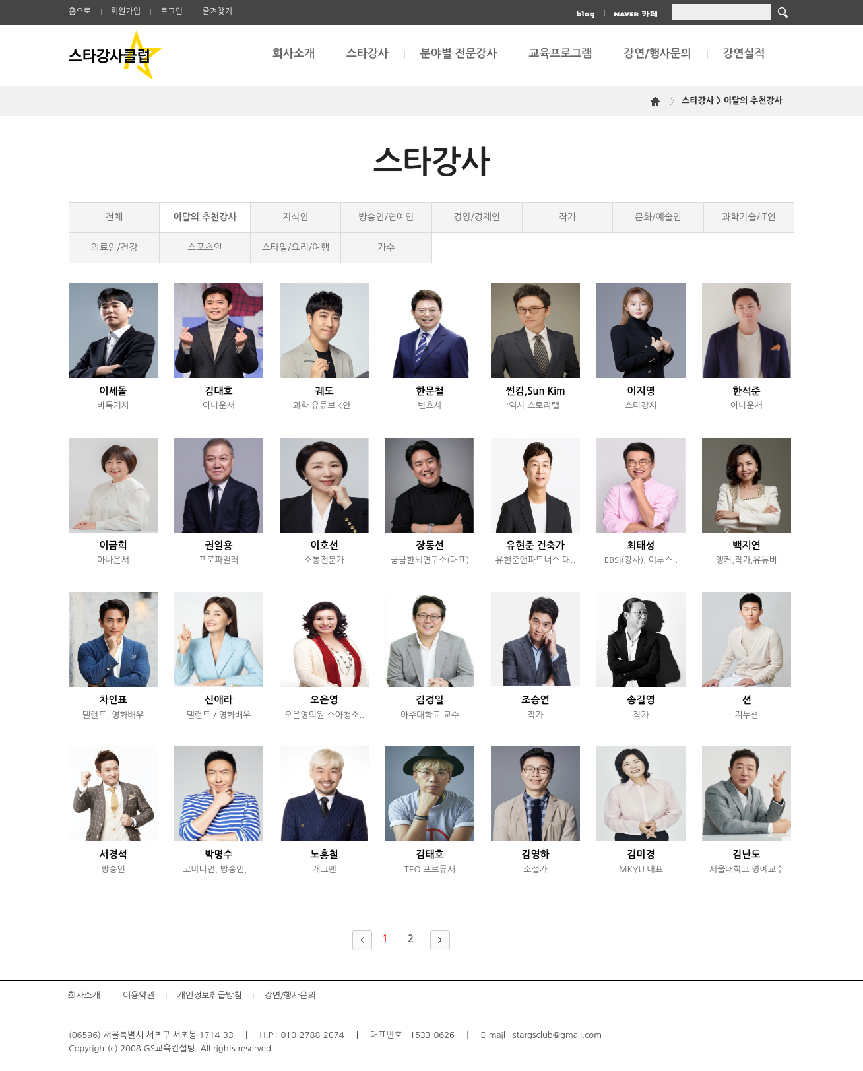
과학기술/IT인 (749, 217)
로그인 (171, 11)
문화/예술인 (658, 217)
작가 (567, 217)
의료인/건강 (114, 247)
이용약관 (139, 995)
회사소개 (293, 53)
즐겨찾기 (217, 11)
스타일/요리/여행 (296, 247)
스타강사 (367, 53)
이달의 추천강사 (205, 217)
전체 (114, 217)
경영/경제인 (476, 217)
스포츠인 (204, 247)
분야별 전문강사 (458, 53)
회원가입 (126, 11)
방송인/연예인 (386, 217)
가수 (386, 247)
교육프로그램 (560, 53)
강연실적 (744, 53)
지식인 (295, 217)
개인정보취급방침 (209, 995)
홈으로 (80, 11)
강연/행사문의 (657, 53)
